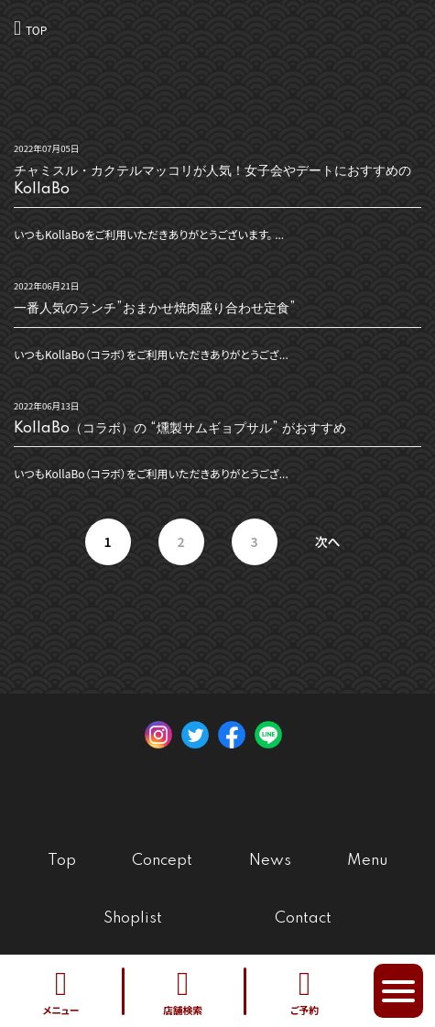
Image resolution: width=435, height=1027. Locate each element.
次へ (327, 541)
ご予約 (304, 991)
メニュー (61, 991)
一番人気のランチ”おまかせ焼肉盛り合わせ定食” (155, 308)
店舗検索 (183, 991)
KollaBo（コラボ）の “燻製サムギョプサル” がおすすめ (180, 428)
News (270, 861)
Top (62, 861)
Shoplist (132, 918)
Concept (162, 861)
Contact (303, 918)
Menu (367, 861)
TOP (36, 30)
